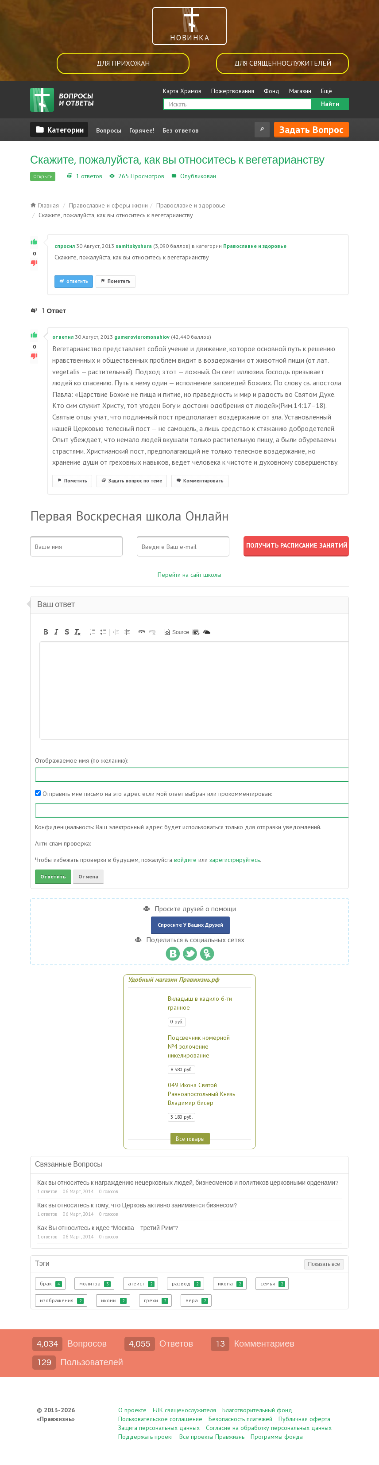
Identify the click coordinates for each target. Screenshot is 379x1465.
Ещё (326, 91)
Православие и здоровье (254, 176)
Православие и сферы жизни (108, 205)
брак (51, 1283)
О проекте (132, 1410)
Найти (330, 104)
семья (272, 1283)
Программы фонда (277, 1437)
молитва (95, 1283)
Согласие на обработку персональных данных (269, 1428)
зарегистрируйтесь (234, 860)
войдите (185, 860)
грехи (156, 1300)
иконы (114, 1300)
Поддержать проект (145, 1437)
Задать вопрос (311, 129)
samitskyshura (134, 246)
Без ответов (180, 130)
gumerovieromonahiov (142, 336)
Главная (44, 205)
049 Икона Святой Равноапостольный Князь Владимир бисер (201, 1094)
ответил (62, 336)
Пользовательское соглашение (160, 1419)
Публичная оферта (304, 1419)
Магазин (300, 91)
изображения (62, 1300)
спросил (64, 246)
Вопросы (108, 130)
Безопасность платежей (240, 1419)
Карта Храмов (182, 91)
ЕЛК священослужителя (184, 1410)
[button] (45, 632)
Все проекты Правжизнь (211, 1437)
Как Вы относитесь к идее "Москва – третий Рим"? (107, 1228)
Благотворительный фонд (257, 1410)
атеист (141, 1283)
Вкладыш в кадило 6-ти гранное (200, 1003)
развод (186, 1283)
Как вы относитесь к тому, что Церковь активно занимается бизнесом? (137, 1206)
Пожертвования (232, 91)
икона (230, 1283)
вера (197, 1300)
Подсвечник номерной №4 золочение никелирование (199, 1046)
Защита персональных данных (159, 1428)
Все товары (190, 1138)
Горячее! (142, 130)
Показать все (324, 1264)
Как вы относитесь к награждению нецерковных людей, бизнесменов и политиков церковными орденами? (187, 1183)
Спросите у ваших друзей (190, 924)
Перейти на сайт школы (189, 575)
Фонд (271, 91)
